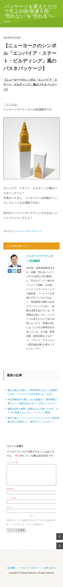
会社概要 (11, 572)
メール (11, 502)
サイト (10, 511)
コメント (12, 462)
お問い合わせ (50, 572)
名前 (10, 493)
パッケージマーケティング (29, 231)
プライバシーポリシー (29, 572)
